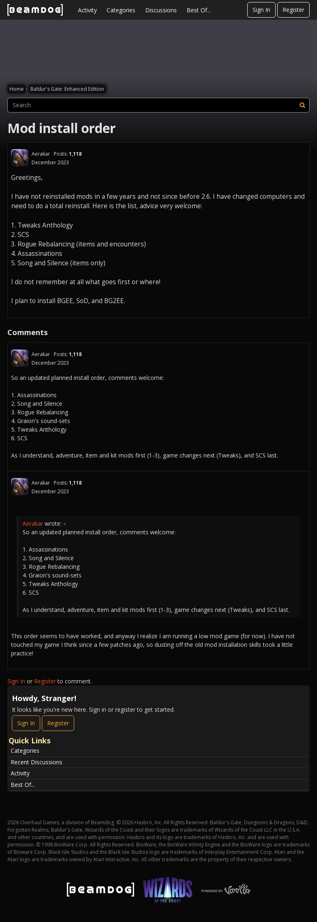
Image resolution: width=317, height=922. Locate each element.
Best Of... (199, 10)
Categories (121, 10)
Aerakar (41, 153)
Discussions (161, 10)
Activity (87, 10)
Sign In (261, 10)
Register (293, 10)
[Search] (302, 105)
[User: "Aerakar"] (19, 157)
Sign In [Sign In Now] (26, 723)
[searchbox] (158, 105)
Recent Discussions (36, 762)
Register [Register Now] (58, 723)
